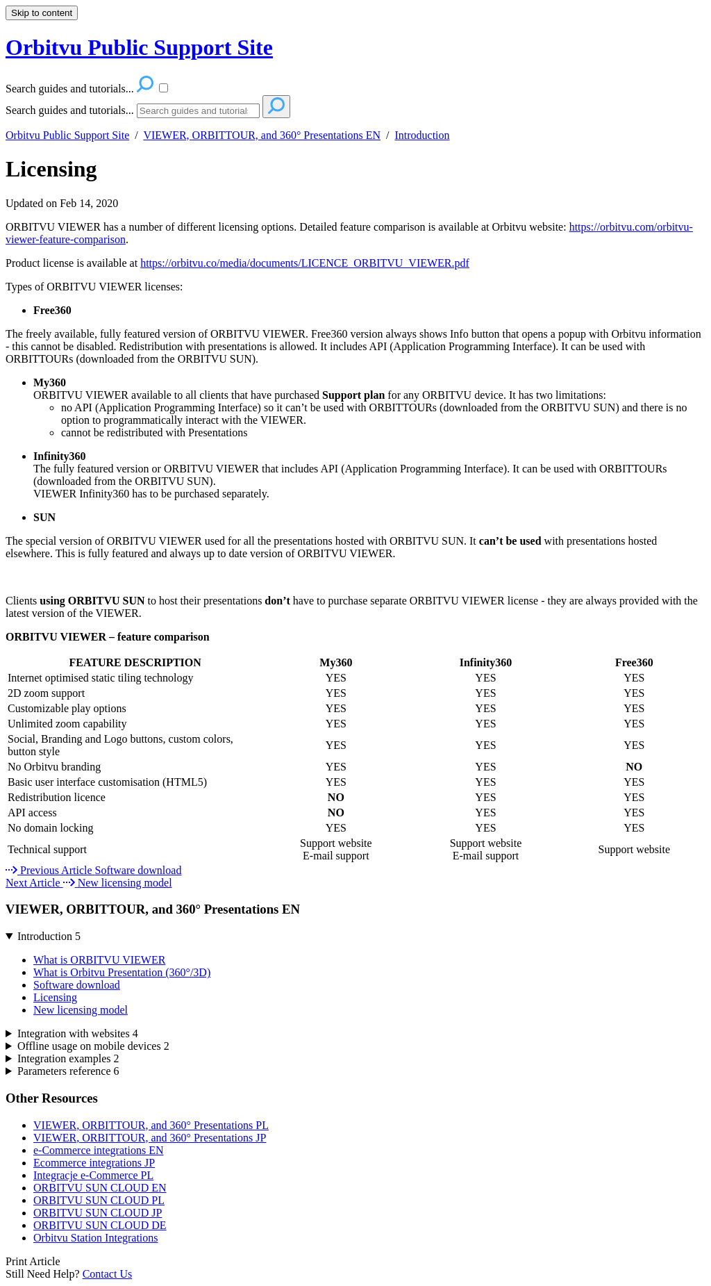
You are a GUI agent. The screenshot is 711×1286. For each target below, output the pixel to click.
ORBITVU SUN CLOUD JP (97, 1213)
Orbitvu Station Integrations (95, 1238)
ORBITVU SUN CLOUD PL (99, 1200)
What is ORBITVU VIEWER (99, 960)
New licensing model (80, 1010)
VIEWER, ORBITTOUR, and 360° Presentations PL (151, 1125)
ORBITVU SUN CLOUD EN (100, 1188)
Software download (76, 985)
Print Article (33, 1261)
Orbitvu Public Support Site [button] (139, 47)
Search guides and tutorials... (70, 110)
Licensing (51, 168)
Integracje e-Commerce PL (93, 1175)
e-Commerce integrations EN (98, 1150)
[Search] (198, 111)
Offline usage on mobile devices (93, 1046)
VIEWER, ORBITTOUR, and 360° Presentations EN (261, 135)
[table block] (355, 759)
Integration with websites (77, 1033)
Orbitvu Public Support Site (67, 135)
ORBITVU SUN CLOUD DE (100, 1225)
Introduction (421, 135)
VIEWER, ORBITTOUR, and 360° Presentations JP (149, 1138)
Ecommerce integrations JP (94, 1163)
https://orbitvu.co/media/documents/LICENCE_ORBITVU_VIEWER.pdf (304, 263)
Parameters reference (68, 1071)
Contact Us (108, 1274)
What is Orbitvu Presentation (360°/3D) (121, 972)
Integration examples (68, 1058)
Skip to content (41, 13)
